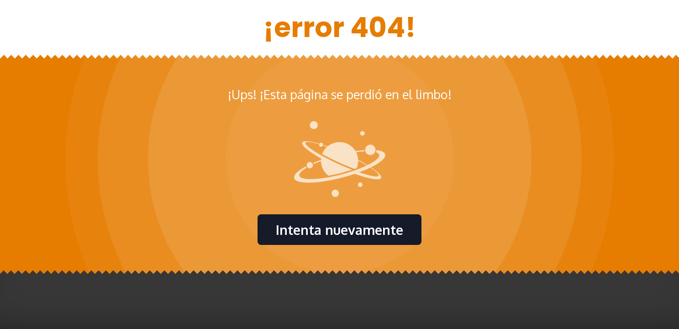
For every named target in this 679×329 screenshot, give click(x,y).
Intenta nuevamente (339, 229)
